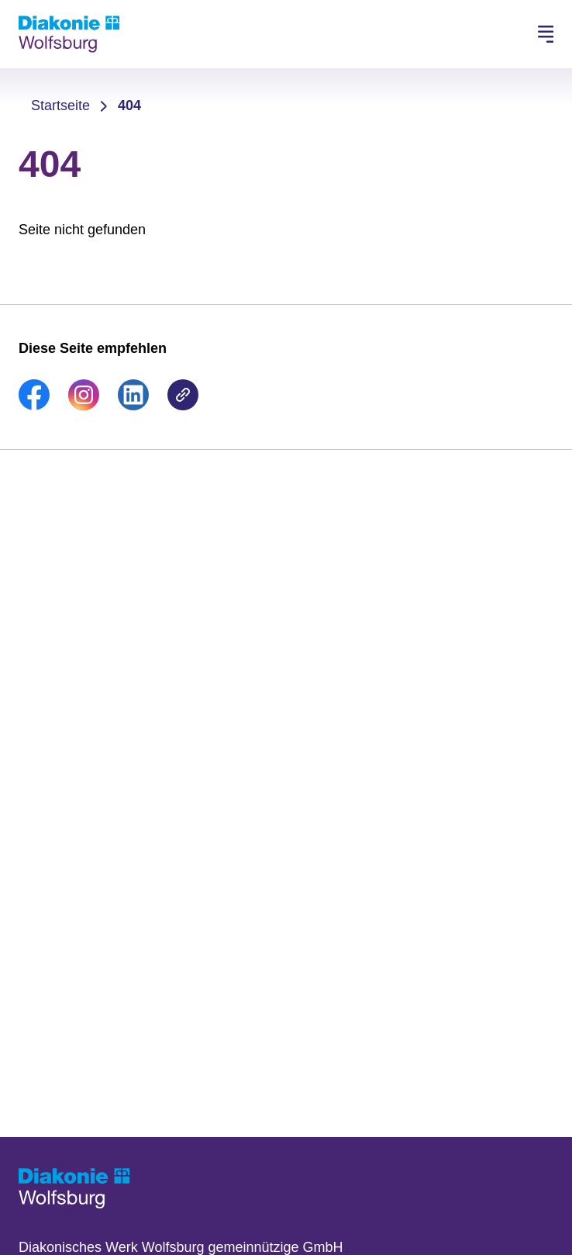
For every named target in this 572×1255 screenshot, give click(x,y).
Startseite (60, 105)
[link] (34, 405)
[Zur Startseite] (69, 34)
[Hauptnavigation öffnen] (545, 34)
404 (129, 105)
